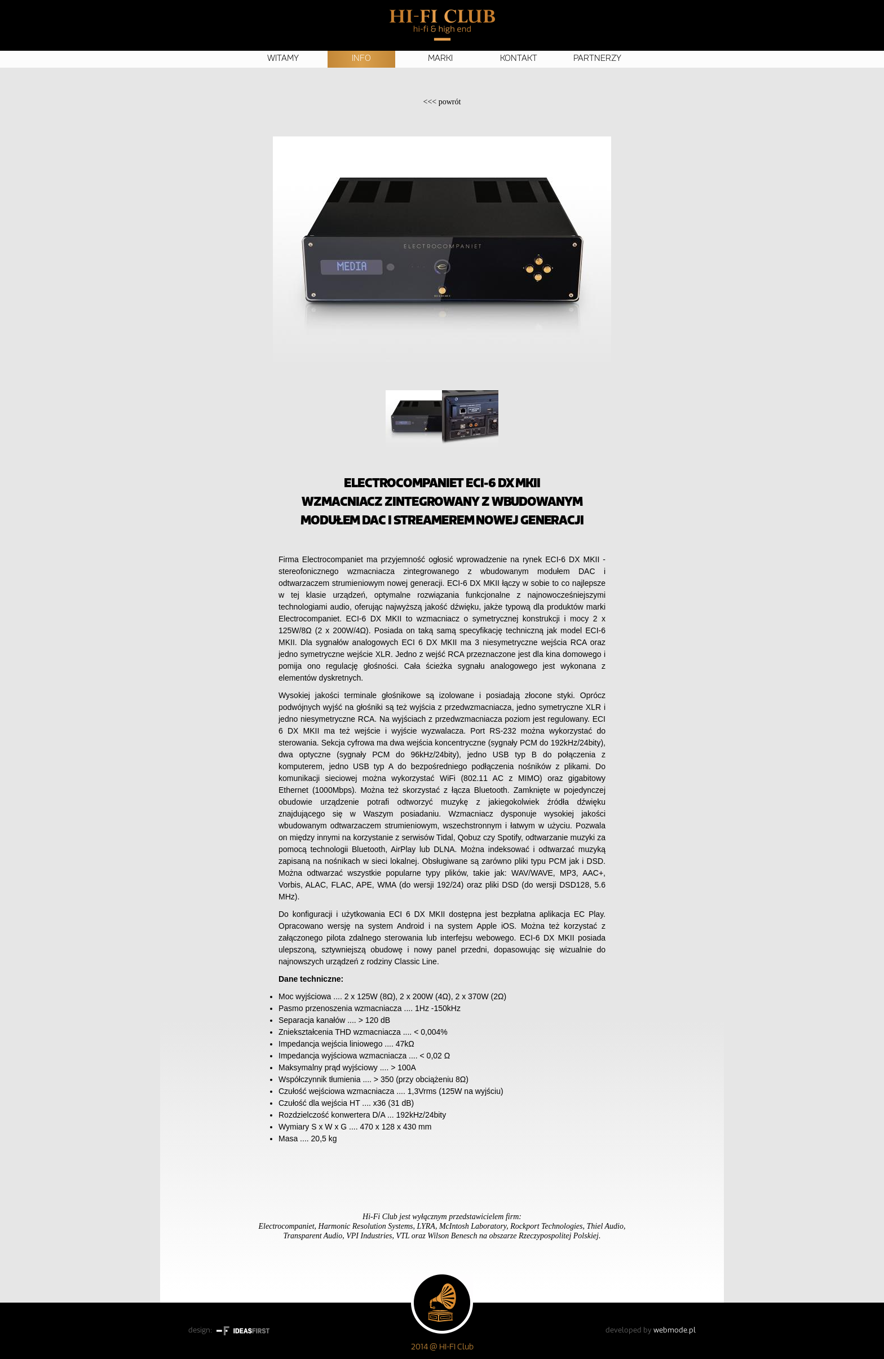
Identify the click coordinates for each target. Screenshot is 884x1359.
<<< (442, 102)
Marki (440, 59)
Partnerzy (597, 59)
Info (361, 59)
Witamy (283, 59)
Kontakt (518, 59)
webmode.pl (674, 1330)
